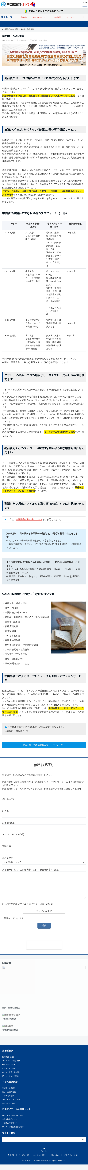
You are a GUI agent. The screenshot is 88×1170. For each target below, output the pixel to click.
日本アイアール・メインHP (12, 1121)
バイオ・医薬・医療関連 (11, 1078)
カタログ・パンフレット (11, 1105)
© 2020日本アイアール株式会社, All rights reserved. (44, 1166)
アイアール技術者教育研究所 (13, 1132)
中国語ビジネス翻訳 (39, 40)
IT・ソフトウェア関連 (10, 1082)
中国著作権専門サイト (10, 1129)
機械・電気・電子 (8, 1070)
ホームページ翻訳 (8, 1109)
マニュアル (71, 17)
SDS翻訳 (57, 17)
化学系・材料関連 (8, 1074)
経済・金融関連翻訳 (9, 1097)
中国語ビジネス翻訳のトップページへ (44, 745)
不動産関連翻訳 (8, 1101)
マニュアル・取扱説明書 (11, 1066)
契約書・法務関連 (8, 1093)
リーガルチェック (40, 17)
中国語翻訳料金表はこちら (29, 519)
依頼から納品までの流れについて (45, 11)
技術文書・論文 (8, 1062)
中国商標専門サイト (9, 1125)
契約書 (24, 17)
